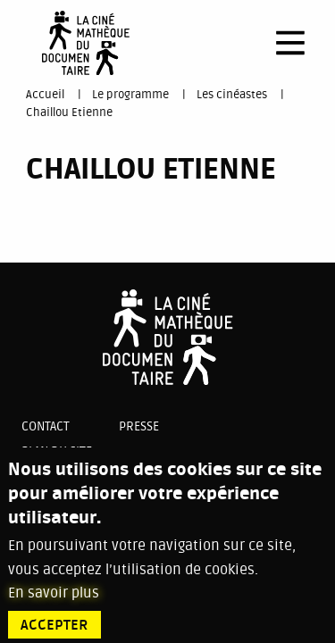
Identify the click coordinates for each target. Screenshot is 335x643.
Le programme (130, 94)
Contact (45, 426)
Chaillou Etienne (69, 112)
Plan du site (56, 451)
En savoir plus (53, 600)
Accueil (45, 94)
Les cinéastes (232, 94)
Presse (139, 426)
